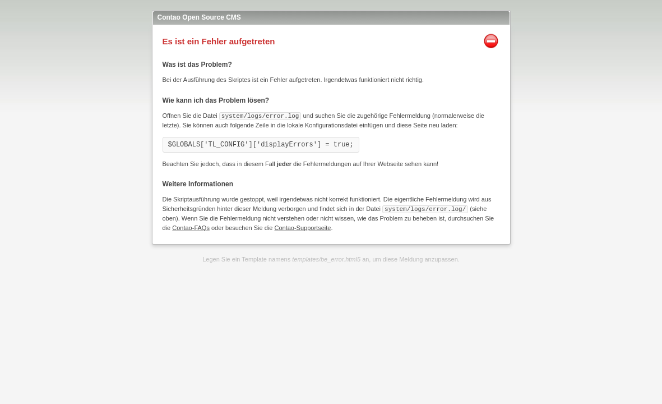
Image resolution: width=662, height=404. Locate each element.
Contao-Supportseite (302, 226)
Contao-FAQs (191, 226)
